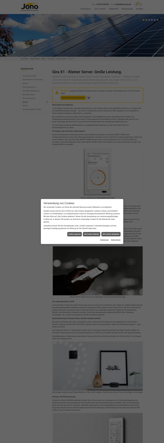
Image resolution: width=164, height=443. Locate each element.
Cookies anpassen (74, 234)
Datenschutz (115, 240)
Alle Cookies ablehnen (91, 234)
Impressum (104, 240)
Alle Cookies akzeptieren (111, 234)
